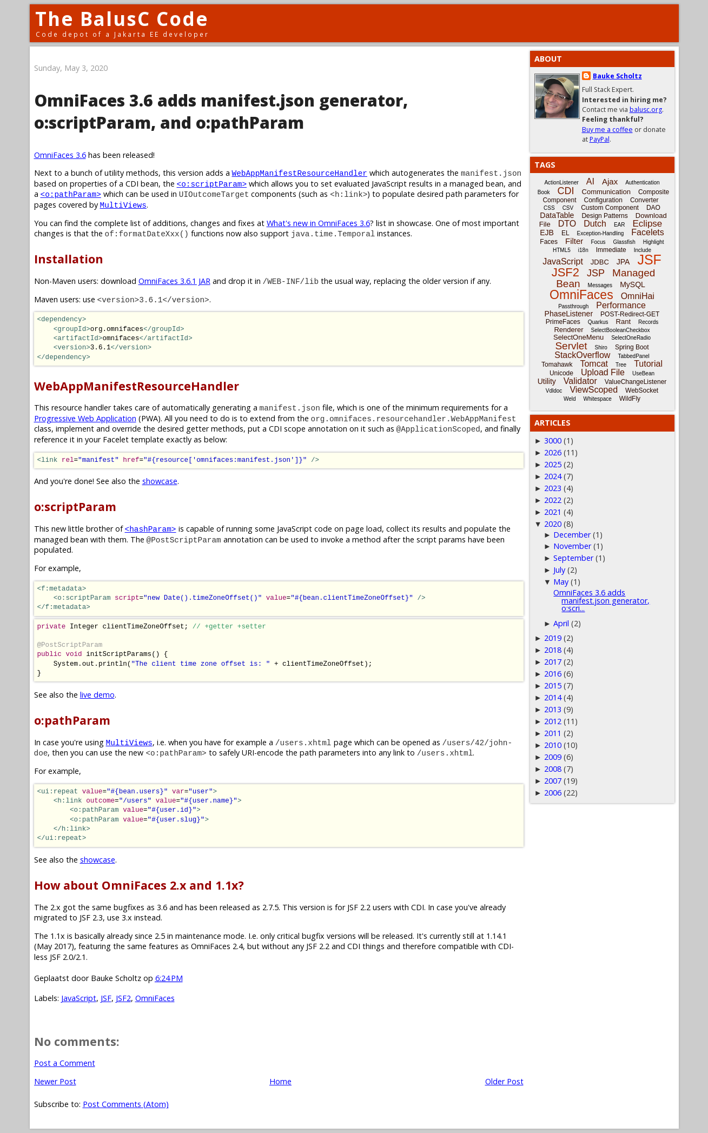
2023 (552, 488)
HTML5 (562, 250)
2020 (552, 524)
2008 (552, 769)
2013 (552, 709)
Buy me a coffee (607, 129)
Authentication (642, 182)
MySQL (632, 284)
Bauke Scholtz (617, 76)
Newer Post (55, 1081)
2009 (552, 757)
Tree (621, 365)
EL (565, 233)
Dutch (595, 223)
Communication (606, 192)
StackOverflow (582, 355)
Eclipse (647, 223)
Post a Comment (64, 1063)
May (560, 582)
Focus (598, 242)
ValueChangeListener (636, 382)
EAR (619, 225)
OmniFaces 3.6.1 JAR (174, 281)
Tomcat (594, 363)
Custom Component (610, 207)
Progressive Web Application (85, 418)
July (559, 570)
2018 (552, 650)
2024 (552, 476)
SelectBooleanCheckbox (620, 330)
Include (642, 250)
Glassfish (624, 242)
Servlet (571, 346)
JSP (596, 273)
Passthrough (573, 306)
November (572, 546)
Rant (623, 321)
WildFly (629, 398)
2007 (552, 781)
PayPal (600, 139)
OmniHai (637, 296)
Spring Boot (632, 347)
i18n (583, 250)
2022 (552, 500)
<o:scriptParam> (212, 183)
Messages (600, 285)
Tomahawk (556, 364)
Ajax (610, 181)
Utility (547, 381)
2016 (552, 673)
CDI (566, 190)
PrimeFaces (563, 322)
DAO (653, 207)
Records (648, 322)
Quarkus (598, 322)
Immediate (611, 250)
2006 (552, 792)
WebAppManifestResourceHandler (299, 173)
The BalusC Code (122, 18)
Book (544, 192)
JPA (623, 261)
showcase (159, 481)
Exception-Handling (600, 233)
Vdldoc (554, 391)
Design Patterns (604, 216)
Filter (574, 241)
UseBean (643, 373)
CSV (568, 208)
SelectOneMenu (578, 337)
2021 (552, 512)
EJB (547, 232)
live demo (97, 695)
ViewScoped (594, 389)
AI (590, 181)
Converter (644, 200)
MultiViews (123, 205)
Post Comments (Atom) (126, 1104)
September (573, 558)
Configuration (603, 200)
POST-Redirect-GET (629, 314)
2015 (552, 685)
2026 (552, 452)
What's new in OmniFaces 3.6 (318, 223)
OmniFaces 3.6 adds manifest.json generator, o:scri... (601, 600)
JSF (106, 998)
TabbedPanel (633, 356)
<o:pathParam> (71, 194)
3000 (552, 440)
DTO (567, 223)
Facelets (647, 232)
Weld (570, 399)
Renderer (568, 330)
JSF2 (123, 998)
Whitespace (598, 399)
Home (280, 1081)
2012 (552, 721)
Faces (549, 242)
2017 (552, 662)
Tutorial (648, 363)
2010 (552, 745)
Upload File (603, 372)
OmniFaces (155, 998)
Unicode (561, 373)
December (572, 534)
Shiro (601, 347)
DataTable (557, 215)
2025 (552, 464)
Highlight (653, 242)
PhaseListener (569, 313)
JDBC (600, 262)
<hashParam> (150, 529)
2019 (552, 638)
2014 (552, 697)
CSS (549, 208)
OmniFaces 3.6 (60, 155)
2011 (552, 733)
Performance (621, 305)
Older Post (504, 1081)
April (561, 623)
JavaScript (78, 998)
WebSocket (641, 390)
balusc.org (646, 109)
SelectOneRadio (631, 338)
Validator (580, 381)
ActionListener (561, 182)
